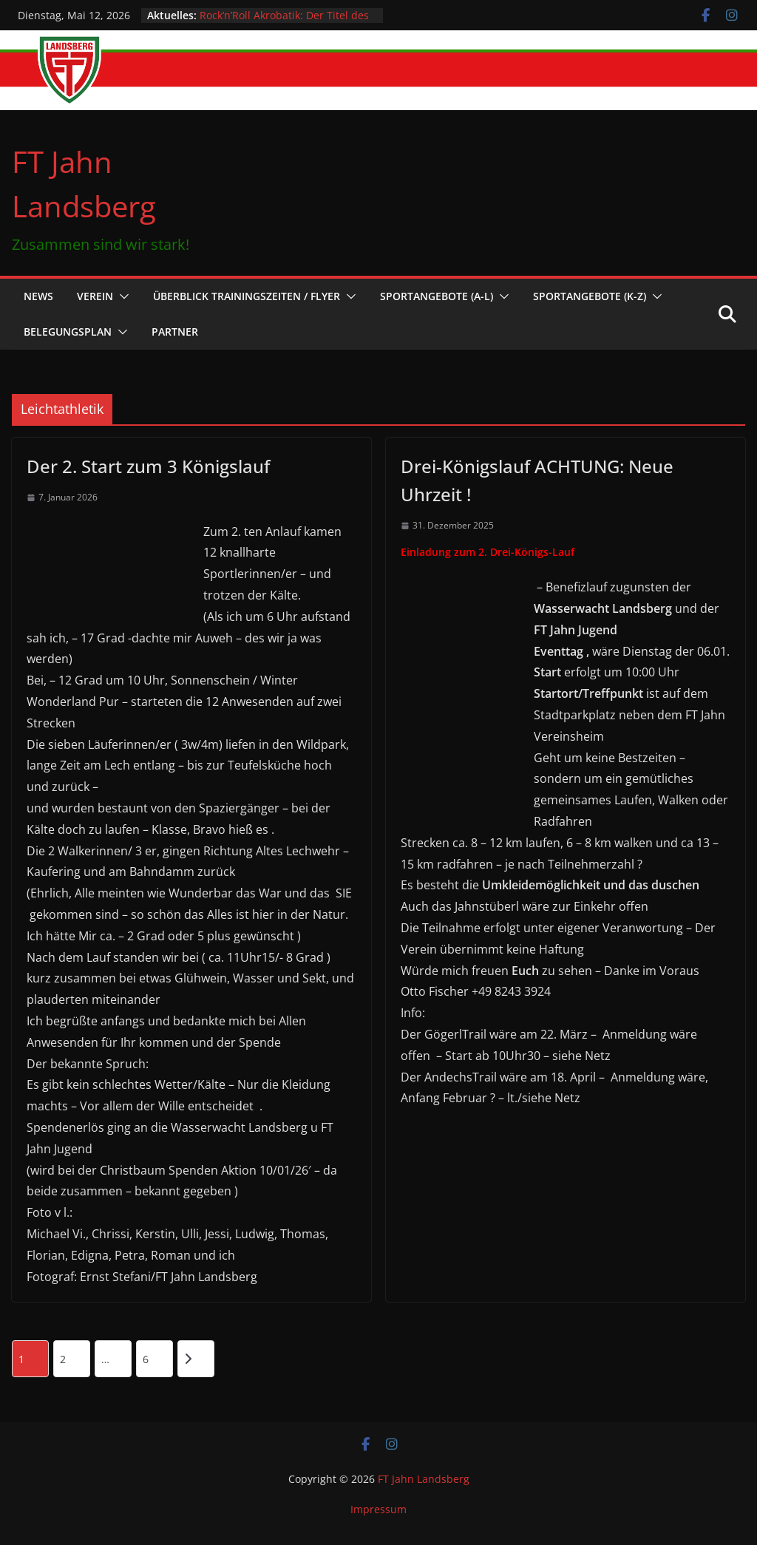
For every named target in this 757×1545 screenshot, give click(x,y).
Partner (175, 332)
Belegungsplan (68, 332)
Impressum (378, 1509)
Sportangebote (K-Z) (589, 296)
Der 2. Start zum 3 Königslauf (148, 466)
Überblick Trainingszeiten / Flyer (246, 296)
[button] (121, 296)
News (38, 296)
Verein (95, 296)
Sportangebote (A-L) (436, 296)
